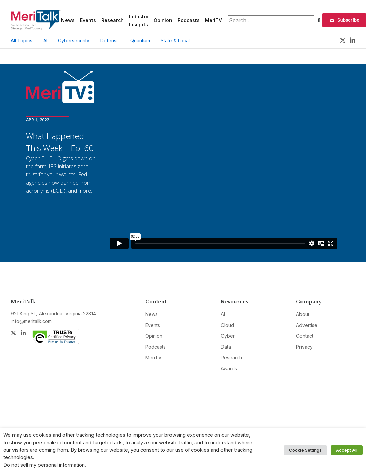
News (68, 20)
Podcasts (189, 20)
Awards (229, 368)
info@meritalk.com (31, 321)
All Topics (21, 40)
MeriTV (213, 20)
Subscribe (344, 20)
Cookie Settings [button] (305, 450)
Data (226, 347)
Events (88, 20)
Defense (110, 40)
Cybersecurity (73, 40)
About (302, 314)
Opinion (163, 20)
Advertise (306, 325)
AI (45, 40)
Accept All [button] (346, 450)
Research (112, 20)
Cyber (228, 336)
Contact (304, 336)
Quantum (140, 40)
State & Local (175, 40)
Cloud (227, 325)
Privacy (304, 347)
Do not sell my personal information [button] (44, 465)
